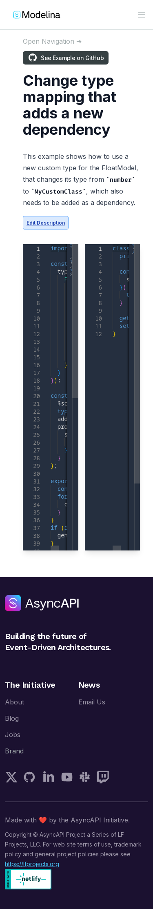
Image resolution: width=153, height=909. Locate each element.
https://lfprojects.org (32, 863)
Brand (14, 751)
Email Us (91, 702)
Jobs (12, 735)
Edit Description (46, 223)
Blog (12, 718)
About (14, 702)
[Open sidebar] (52, 41)
